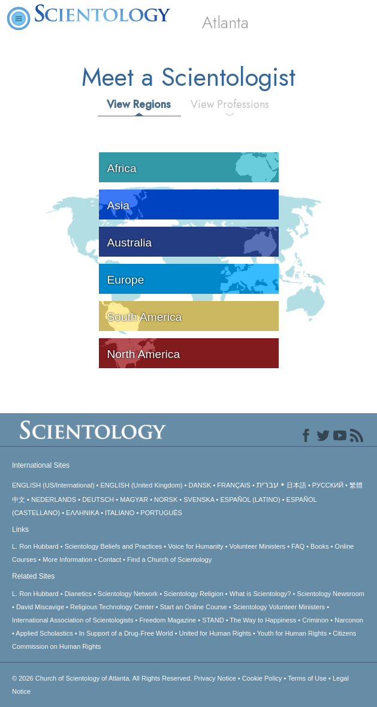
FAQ (297, 546)
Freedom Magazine (167, 620)
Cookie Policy (262, 678)
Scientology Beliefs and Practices (113, 546)
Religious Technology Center (112, 606)
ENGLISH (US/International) (53, 485)
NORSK (165, 499)
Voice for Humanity (195, 546)
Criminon (315, 620)
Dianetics (78, 593)
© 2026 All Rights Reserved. (103, 678)
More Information (67, 559)
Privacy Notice (215, 678)
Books (319, 546)
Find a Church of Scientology (169, 559)
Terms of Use (307, 678)
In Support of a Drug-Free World (126, 633)
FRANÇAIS (234, 485)
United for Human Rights (215, 633)
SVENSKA (198, 499)
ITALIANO (119, 512)
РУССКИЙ (327, 485)
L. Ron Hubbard (35, 546)
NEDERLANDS (53, 499)
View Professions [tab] (230, 104)
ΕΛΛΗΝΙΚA (82, 512)
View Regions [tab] (139, 104)
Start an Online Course (193, 606)
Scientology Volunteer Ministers (279, 606)
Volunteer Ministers (258, 546)
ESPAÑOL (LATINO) (251, 499)
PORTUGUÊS (161, 512)
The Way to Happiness (263, 620)
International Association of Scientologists (72, 620)
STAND (213, 620)
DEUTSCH (98, 499)
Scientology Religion (194, 593)
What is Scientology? (260, 593)
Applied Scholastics (44, 633)
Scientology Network (128, 593)
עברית (268, 484)
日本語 (296, 485)
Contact (109, 559)
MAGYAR (134, 499)
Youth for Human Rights (292, 633)
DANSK (199, 485)
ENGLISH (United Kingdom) (142, 485)
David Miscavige (40, 606)
